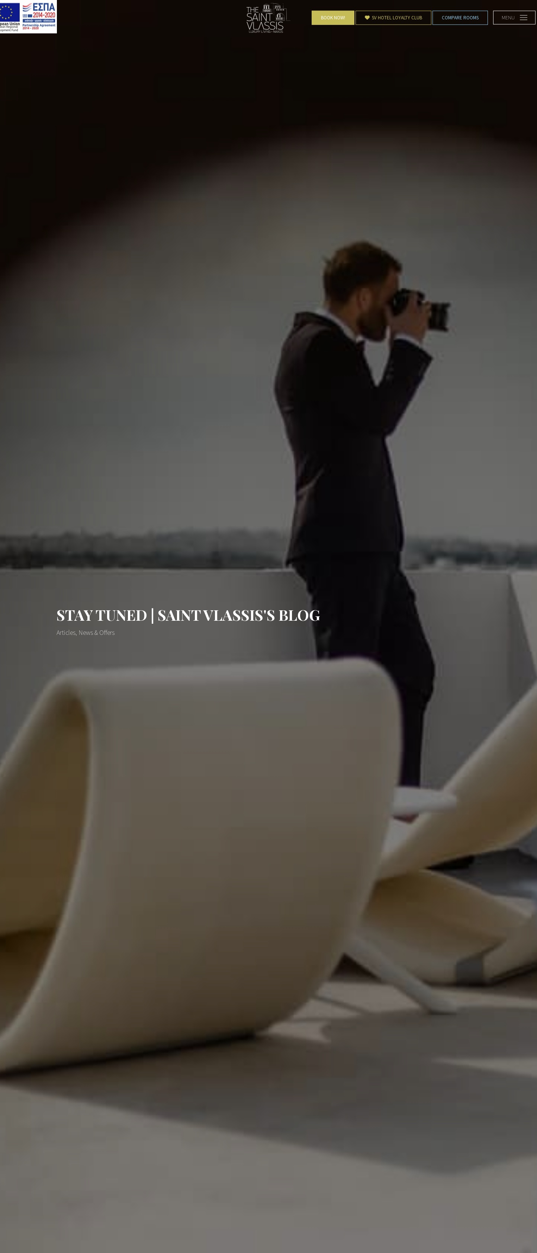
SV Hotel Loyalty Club (393, 18)
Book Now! (333, 18)
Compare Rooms (460, 18)
